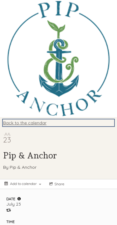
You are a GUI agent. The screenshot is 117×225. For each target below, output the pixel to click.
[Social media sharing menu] (56, 184)
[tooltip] (19, 199)
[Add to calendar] (23, 183)
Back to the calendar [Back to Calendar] (24, 123)
